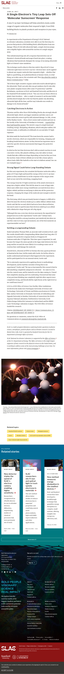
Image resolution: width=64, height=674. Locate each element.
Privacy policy (39, 637)
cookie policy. (5, 666)
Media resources (49, 609)
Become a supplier (50, 587)
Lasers (10, 435)
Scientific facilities (32, 625)
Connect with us (31, 597)
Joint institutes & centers (34, 628)
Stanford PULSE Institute (15, 431)
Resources (30, 594)
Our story (30, 584)
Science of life (31, 614)
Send (63, 8)
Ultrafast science (21, 435)
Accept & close (7, 670)
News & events (50, 601)
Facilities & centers (34, 623)
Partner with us (49, 584)
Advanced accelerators (33, 606)
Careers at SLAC (49, 592)
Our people (30, 587)
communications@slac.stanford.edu (33, 319)
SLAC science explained (33, 619)
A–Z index (45, 639)
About (29, 582)
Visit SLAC (30, 592)
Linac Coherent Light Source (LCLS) (18, 439)
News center (6, 8)
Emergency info (42, 646)
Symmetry (51, 606)
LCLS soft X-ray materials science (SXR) (40, 435)
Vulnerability (33, 639)
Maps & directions (31, 646)
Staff (30, 637)
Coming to (6, 564)
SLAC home (22, 646)
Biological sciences (43, 431)
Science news (30, 431)
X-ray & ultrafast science (34, 604)
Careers (50, 646)
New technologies (32, 609)
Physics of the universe (33, 611)
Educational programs (51, 614)
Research (30, 601)
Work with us (50, 582)
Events (47, 611)
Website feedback (54, 639)
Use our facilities (49, 589)
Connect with (6, 566)
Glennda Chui (12, 33)
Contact (5, 569)
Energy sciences (31, 616)
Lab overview (31, 589)
